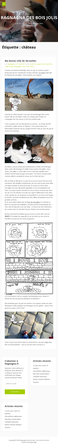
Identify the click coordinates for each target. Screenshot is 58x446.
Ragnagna (11, 64)
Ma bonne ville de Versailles (20, 61)
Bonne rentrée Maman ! (41, 379)
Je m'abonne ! (15, 392)
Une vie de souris (28, 66)
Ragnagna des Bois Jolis (29, 17)
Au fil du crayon (35, 64)
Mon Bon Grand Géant (41, 374)
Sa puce (36, 382)
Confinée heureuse (40, 376)
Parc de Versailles (33, 202)
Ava (47, 342)
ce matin (42, 73)
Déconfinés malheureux (41, 371)
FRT (35, 442)
